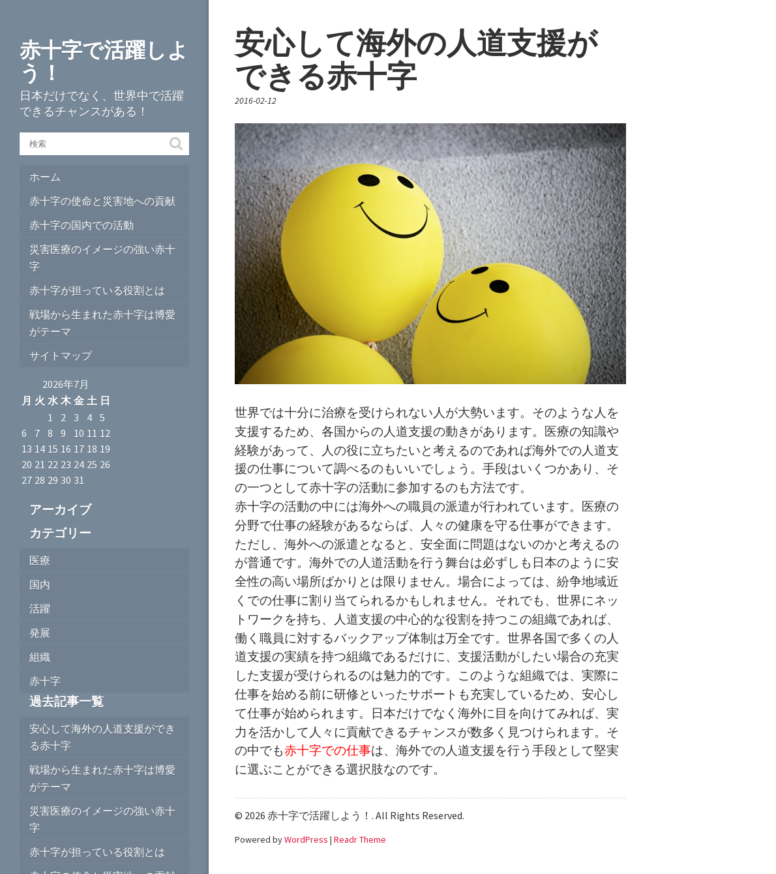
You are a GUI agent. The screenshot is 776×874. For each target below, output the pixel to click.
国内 (39, 584)
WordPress (306, 839)
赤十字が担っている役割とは (97, 290)
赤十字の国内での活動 (81, 225)
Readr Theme (360, 839)
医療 (39, 560)
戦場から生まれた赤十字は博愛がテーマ (102, 323)
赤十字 (45, 680)
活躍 (39, 608)
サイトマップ (60, 355)
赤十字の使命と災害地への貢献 (102, 200)
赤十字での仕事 (327, 750)
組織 (39, 656)
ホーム (45, 176)
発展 (39, 632)
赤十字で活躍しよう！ (104, 61)
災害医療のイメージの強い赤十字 (102, 258)
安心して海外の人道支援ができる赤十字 (102, 737)
